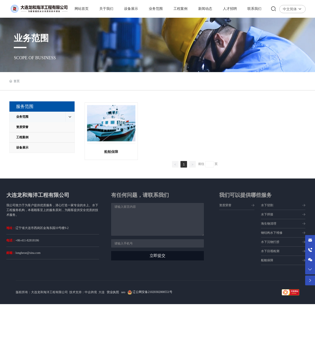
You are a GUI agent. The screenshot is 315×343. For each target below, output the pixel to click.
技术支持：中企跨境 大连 (87, 292)
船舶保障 (111, 152)
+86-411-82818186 (27, 240)
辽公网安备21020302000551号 (152, 292)
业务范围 (31, 38)
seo (123, 292)
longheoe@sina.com (28, 253)
